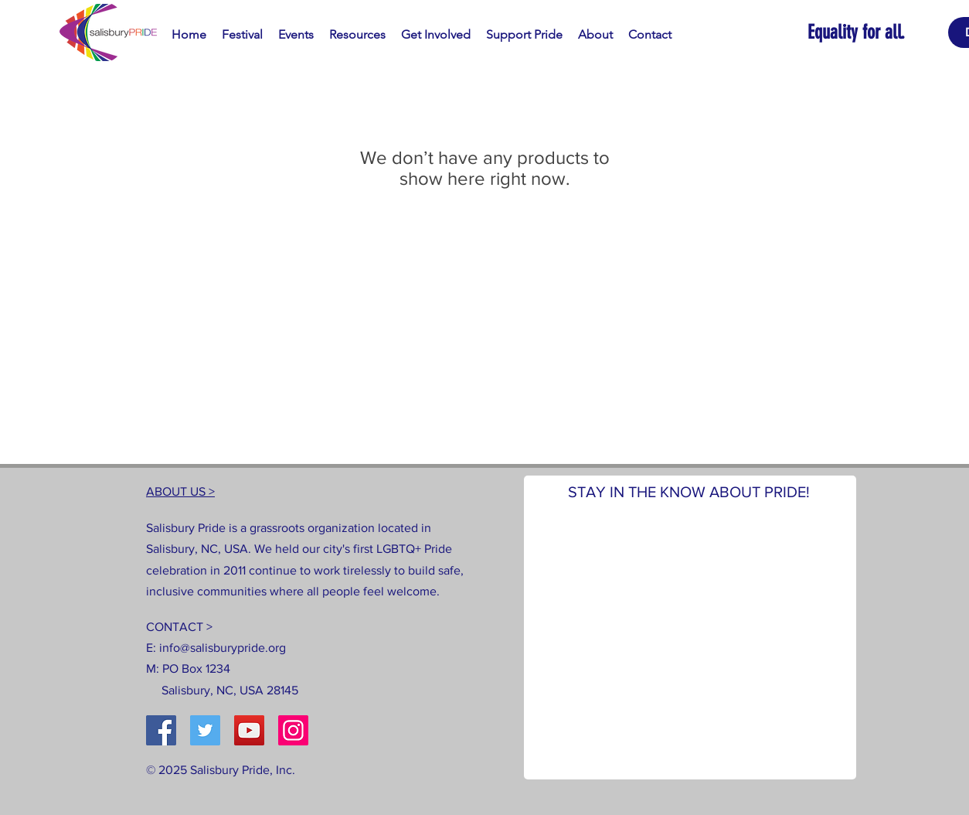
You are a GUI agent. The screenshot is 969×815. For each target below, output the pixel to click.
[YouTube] (249, 730)
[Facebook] (161, 730)
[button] (242, 34)
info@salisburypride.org (222, 647)
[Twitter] (205, 730)
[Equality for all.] (878, 32)
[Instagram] (293, 730)
